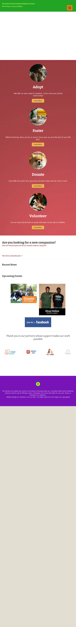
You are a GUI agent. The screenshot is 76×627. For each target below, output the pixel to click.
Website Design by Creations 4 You (18, 397)
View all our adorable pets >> (12, 256)
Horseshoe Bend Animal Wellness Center (18, 4)
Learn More (38, 101)
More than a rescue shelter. (12, 6)
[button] (69, 8)
